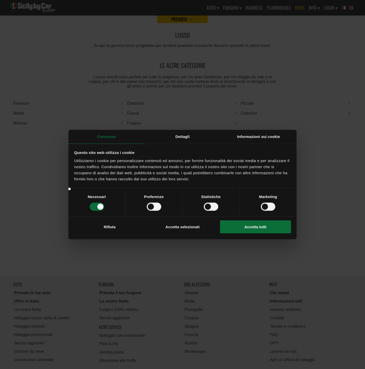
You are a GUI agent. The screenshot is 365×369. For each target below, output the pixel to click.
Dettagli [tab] (182, 136)
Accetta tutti (255, 227)
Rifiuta (110, 227)
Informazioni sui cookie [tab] (258, 136)
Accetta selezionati (182, 227)
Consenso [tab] (106, 136)
